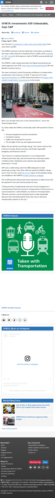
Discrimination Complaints (36, 445)
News (11, 15)
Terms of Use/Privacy (7, 474)
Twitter (26, 33)
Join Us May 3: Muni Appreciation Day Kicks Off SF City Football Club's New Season (33, 406)
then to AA (25, 173)
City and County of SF (8, 471)
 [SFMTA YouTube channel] (4, 320)
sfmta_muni (20, 391)
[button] (41, 2)
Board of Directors (7, 464)
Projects (3, 450)
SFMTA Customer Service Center (38, 448)
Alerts (3, 6)
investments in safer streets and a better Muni (30, 44)
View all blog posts (8, 429)
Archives (4, 476)
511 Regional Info (6, 457)
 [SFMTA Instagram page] (19, 320)
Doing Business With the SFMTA (11, 469)
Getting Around (6, 453)
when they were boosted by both (34, 66)
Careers (3, 466)
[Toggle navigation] (51, 2)
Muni (2, 445)
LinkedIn (36, 33)
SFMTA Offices (33, 450)
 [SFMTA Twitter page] (14, 320)
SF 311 (3, 455)
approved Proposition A (10, 78)
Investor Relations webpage (33, 175)
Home (4, 15)
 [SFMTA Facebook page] (9, 320)
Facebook (16, 33)
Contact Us (31, 453)
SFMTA (11, 391)
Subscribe (49, 9)
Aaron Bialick (9, 38)
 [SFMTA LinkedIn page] (25, 320)
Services (3, 448)
